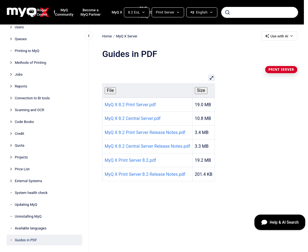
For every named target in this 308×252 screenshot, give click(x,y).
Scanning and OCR (29, 110)
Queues (21, 39)
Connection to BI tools (32, 98)
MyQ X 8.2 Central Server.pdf (132, 118)
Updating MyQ (26, 204)
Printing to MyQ (27, 51)
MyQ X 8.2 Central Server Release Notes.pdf (147, 146)
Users (19, 27)
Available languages (30, 228)
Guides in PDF (26, 240)
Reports (21, 86)
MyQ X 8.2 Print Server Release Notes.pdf (145, 132)
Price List (22, 169)
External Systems (28, 181)
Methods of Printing (30, 63)
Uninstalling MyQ (28, 216)
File (110, 90)
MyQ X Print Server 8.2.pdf (130, 160)
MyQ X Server (126, 36)
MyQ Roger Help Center (37, 12)
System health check (31, 193)
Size (201, 90)
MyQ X (117, 12)
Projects (21, 157)
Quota (19, 145)
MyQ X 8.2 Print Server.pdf (130, 104)
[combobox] (259, 12)
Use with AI (279, 36)
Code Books (24, 122)
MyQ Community (64, 12)
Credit (19, 134)
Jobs (19, 74)
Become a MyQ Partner (91, 12)
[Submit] (227, 12)
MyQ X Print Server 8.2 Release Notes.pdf (145, 174)
